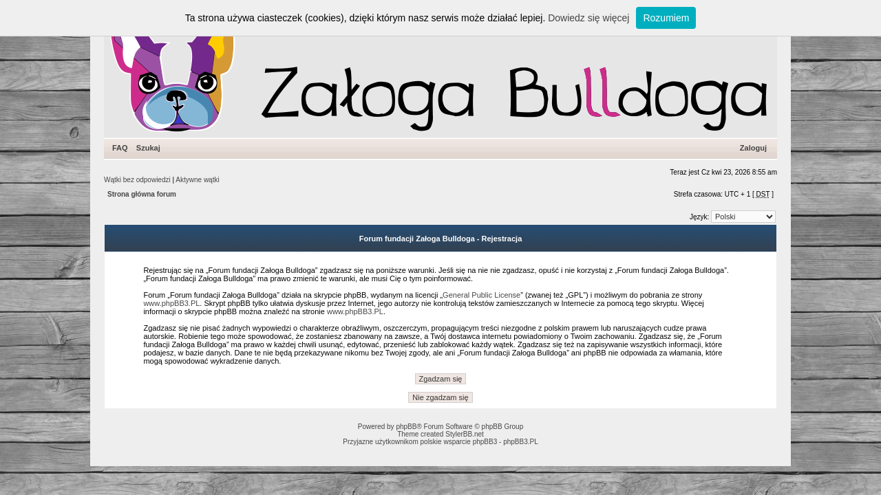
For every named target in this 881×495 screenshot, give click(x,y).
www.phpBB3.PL (171, 303)
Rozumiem (666, 17)
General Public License (481, 295)
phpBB (406, 426)
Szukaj (148, 148)
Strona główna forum (141, 194)
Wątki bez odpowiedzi (137, 180)
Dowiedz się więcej (588, 17)
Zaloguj (753, 148)
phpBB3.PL (520, 442)
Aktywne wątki (197, 180)
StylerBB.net (464, 434)
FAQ (120, 148)
